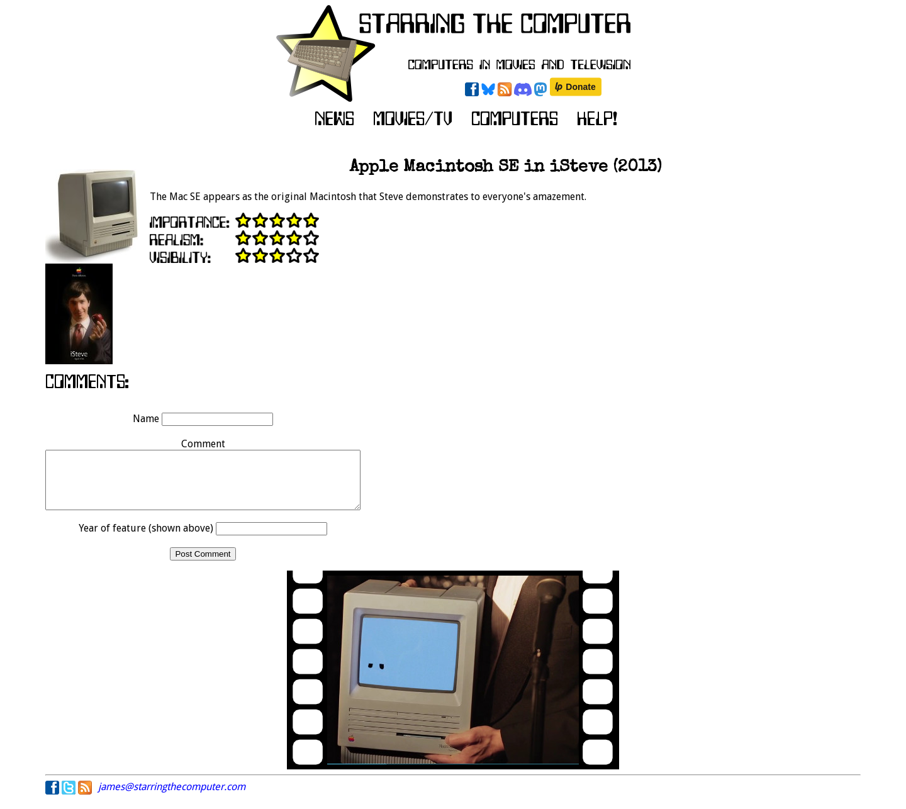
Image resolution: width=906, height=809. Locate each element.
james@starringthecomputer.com (171, 798)
